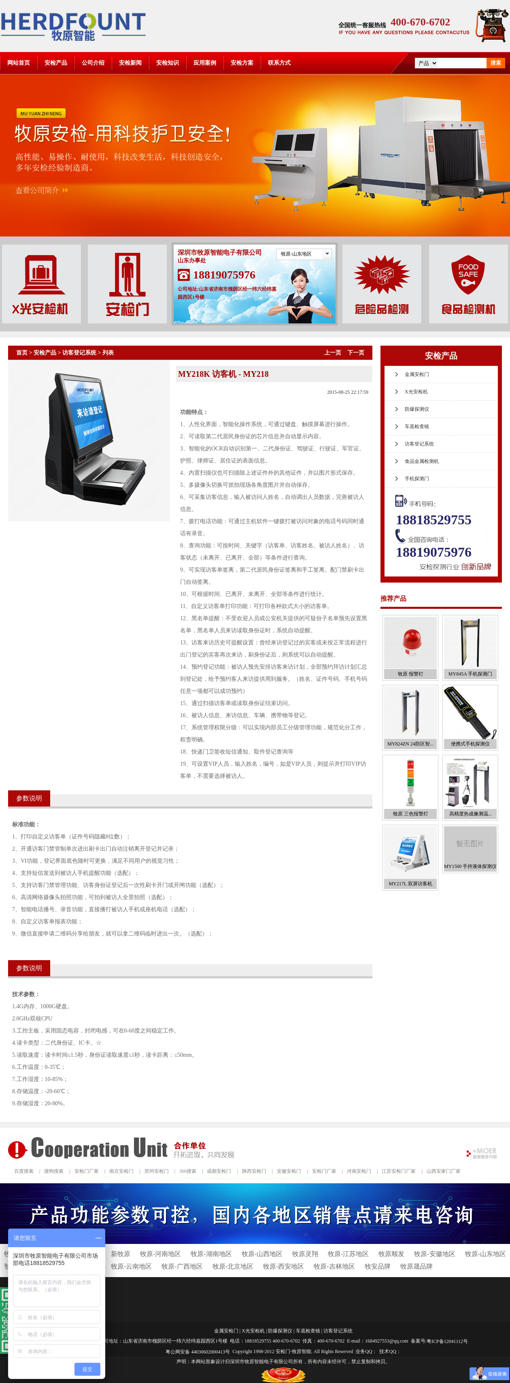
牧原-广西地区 (182, 1266)
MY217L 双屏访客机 (410, 884)
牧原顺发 (391, 1253)
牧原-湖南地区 (211, 1253)
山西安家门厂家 (444, 1171)
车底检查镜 (417, 426)
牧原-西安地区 (283, 1266)
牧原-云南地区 (131, 1266)
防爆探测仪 (417, 409)
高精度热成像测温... (470, 814)
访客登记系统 (79, 353)
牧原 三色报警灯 (410, 814)
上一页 (332, 353)
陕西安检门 (254, 1171)
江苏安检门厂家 (399, 1171)
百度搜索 (24, 1171)
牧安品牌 (378, 1266)
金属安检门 (417, 374)
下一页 (355, 353)
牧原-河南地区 (160, 1253)
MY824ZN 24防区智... (410, 744)
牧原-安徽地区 (434, 1253)
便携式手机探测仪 (470, 744)
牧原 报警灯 (410, 674)
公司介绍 (93, 63)
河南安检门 (359, 1171)
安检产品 (56, 63)
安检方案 (242, 63)
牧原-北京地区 (232, 1266)
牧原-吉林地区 (334, 1266)
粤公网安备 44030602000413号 (198, 1351)
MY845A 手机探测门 (470, 674)
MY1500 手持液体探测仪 (470, 866)
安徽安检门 (289, 1171)
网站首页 (18, 63)
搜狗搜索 (54, 1171)
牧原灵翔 (305, 1253)
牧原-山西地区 (262, 1253)
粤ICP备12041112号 (447, 1341)
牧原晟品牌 (416, 1266)
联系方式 (279, 63)
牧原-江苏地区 (348, 1253)
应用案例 (204, 63)
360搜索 (187, 1171)
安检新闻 (130, 63)
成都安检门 (219, 1171)
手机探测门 (417, 478)
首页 (22, 353)
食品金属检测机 (422, 461)
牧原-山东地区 (296, 254)
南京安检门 (121, 1171)
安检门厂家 (86, 1171)
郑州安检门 (156, 1171)
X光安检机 (416, 392)
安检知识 (167, 63)
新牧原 (120, 1253)
